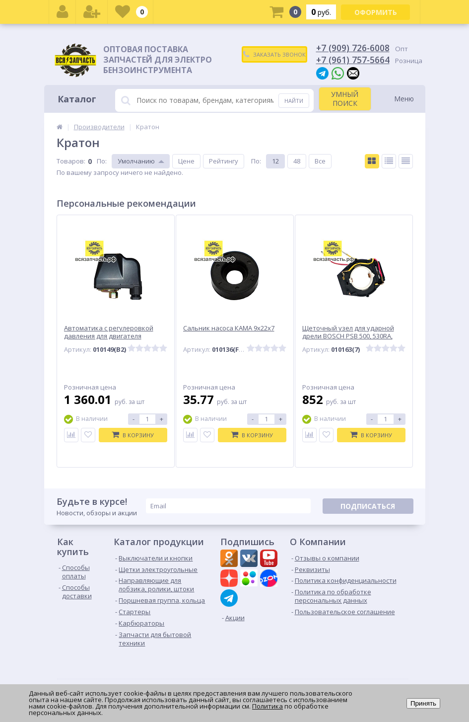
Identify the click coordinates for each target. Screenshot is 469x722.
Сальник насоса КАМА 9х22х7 (228, 328)
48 (296, 161)
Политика (267, 706)
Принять (423, 703)
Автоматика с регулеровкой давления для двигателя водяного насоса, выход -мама (112, 336)
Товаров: (71, 161)
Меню (404, 98)
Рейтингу (223, 161)
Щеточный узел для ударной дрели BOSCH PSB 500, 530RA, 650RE (348, 336)
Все (320, 161)
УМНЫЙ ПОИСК (344, 98)
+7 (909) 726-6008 (353, 48)
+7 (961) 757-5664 (353, 60)
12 (275, 161)
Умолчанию (136, 161)
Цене (186, 161)
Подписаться (367, 506)
